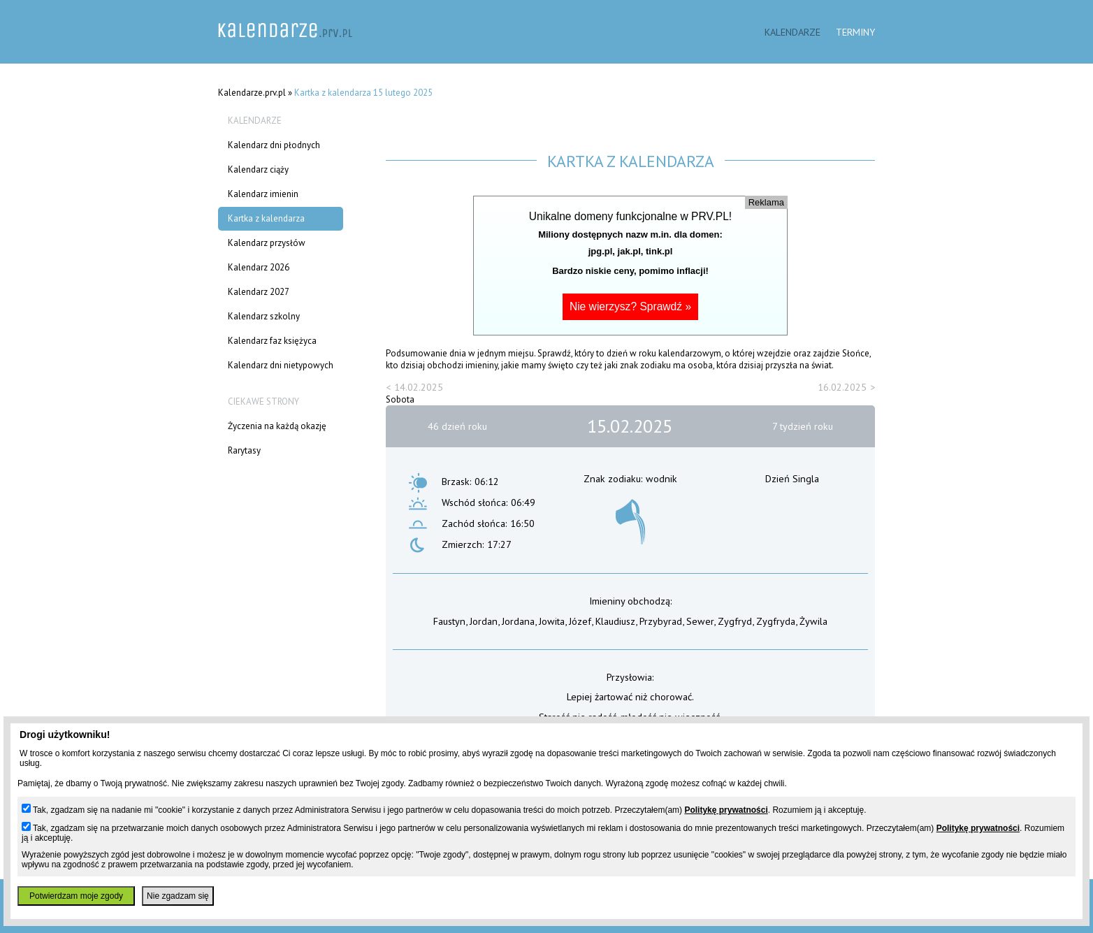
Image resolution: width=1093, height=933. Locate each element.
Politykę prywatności (725, 810)
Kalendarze (792, 31)
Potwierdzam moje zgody (76, 896)
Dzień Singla (792, 478)
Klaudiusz (615, 621)
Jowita (552, 621)
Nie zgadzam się (178, 896)
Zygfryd (735, 621)
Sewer (700, 621)
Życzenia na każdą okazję (277, 426)
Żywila (813, 621)
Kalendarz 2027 (258, 292)
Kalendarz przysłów (266, 243)
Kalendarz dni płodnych (274, 145)
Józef (580, 621)
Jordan (484, 621)
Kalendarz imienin (263, 194)
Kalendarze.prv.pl (252, 93)
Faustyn (449, 621)
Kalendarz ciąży (258, 169)
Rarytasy (244, 450)
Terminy (855, 31)
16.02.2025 (842, 386)
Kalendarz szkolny (264, 316)
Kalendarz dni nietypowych (280, 365)
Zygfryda (775, 621)
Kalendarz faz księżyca (272, 341)
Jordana (518, 621)
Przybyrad (660, 621)
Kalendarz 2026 (258, 267)
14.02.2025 (418, 386)
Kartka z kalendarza (266, 218)
